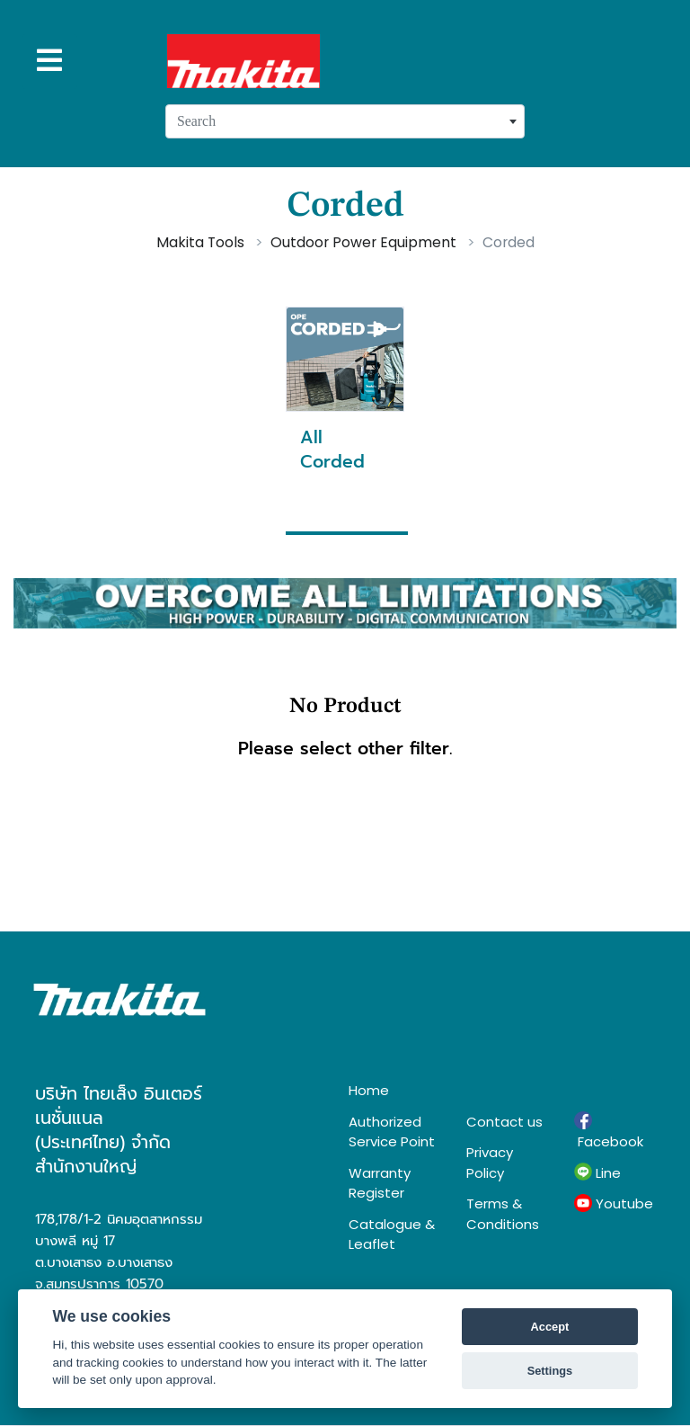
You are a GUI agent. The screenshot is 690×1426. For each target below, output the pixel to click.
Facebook (608, 1131)
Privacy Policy (489, 1162)
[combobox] (345, 121)
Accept (550, 1326)
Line (597, 1172)
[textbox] (345, 121)
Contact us (504, 1121)
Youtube (613, 1204)
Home (369, 1090)
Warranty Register (380, 1183)
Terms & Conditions (502, 1214)
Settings (549, 1370)
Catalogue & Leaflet (392, 1234)
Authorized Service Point (392, 1132)
